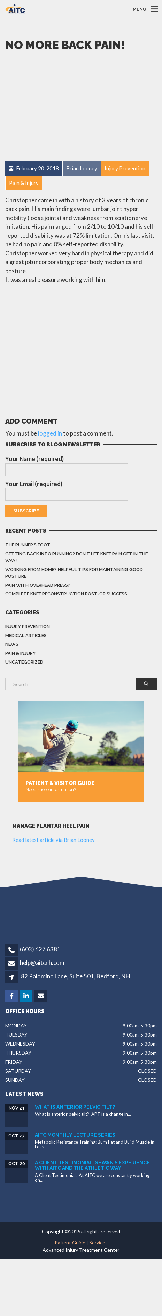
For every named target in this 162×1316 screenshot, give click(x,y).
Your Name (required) (66, 465)
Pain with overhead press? (37, 585)
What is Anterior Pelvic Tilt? (75, 1107)
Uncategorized (24, 662)
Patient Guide (70, 1242)
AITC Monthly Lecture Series (75, 1135)
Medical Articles (26, 635)
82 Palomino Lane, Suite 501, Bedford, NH (75, 976)
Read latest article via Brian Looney (53, 840)
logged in (50, 433)
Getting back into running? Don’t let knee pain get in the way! (76, 557)
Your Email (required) (66, 490)
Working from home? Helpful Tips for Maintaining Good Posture (74, 573)
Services (98, 1242)
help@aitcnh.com (42, 962)
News (11, 644)
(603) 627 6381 (40, 949)
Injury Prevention (27, 626)
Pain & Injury (20, 653)
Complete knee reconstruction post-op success (66, 593)
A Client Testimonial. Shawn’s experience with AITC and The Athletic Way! (92, 1165)
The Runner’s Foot (28, 544)
